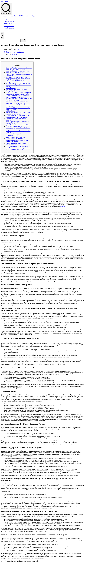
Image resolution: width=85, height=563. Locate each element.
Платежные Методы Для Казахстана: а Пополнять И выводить (17, 134)
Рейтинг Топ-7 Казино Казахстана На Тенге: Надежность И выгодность (18, 113)
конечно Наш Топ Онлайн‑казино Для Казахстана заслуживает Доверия (17, 102)
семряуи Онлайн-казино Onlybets (15, 137)
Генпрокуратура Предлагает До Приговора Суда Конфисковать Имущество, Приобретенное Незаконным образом (18, 80)
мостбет (62, 206)
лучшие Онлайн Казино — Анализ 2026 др (18, 124)
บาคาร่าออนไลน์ (9, 26)
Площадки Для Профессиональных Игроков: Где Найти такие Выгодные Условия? (19, 68)
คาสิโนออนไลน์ (9, 23)
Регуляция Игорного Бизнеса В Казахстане (18, 83)
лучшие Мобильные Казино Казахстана (17, 71)
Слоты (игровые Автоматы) (14, 126)
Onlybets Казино (10, 111)
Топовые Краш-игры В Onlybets (15, 72)
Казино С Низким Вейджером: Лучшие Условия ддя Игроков (17, 140)
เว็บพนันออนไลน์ (9, 28)
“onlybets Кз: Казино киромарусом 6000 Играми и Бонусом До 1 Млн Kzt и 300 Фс (18, 116)
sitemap (6, 30)
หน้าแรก (6, 19)
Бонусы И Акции (10, 88)
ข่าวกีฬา (14, 54)
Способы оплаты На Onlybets (14, 138)
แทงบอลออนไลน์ (9, 21)
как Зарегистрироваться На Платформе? (17, 146)
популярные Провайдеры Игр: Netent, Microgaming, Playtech (16, 90)
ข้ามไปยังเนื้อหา (5, 1)
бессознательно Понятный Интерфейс (17, 77)
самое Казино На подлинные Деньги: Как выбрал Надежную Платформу (18, 148)
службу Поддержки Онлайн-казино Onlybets (18, 92)
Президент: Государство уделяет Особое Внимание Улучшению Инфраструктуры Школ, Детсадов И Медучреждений (17, 95)
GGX (17, 49)
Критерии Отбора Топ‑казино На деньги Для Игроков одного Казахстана (19, 99)
